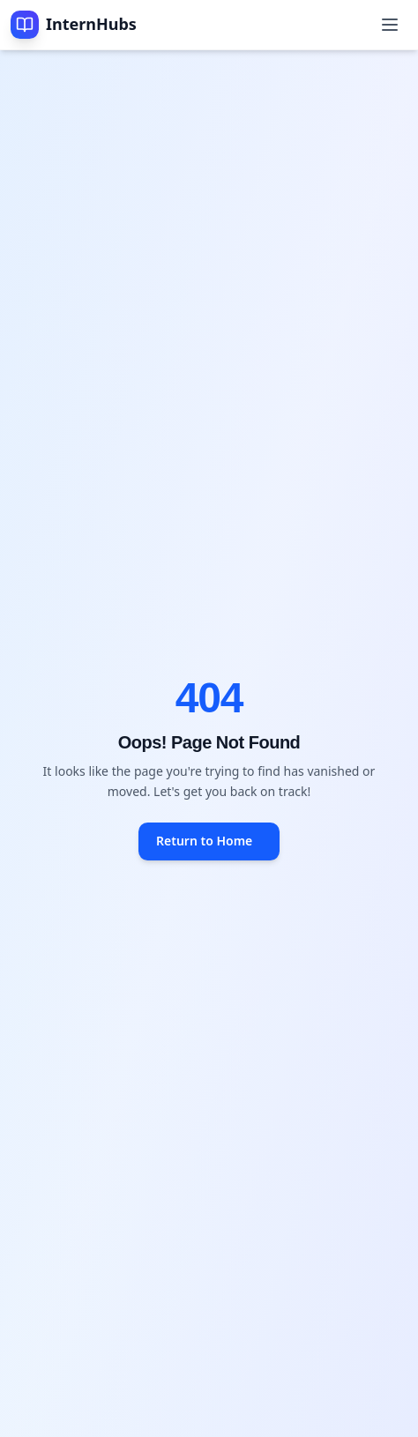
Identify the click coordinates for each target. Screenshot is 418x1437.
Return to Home (204, 840)
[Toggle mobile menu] (389, 24)
